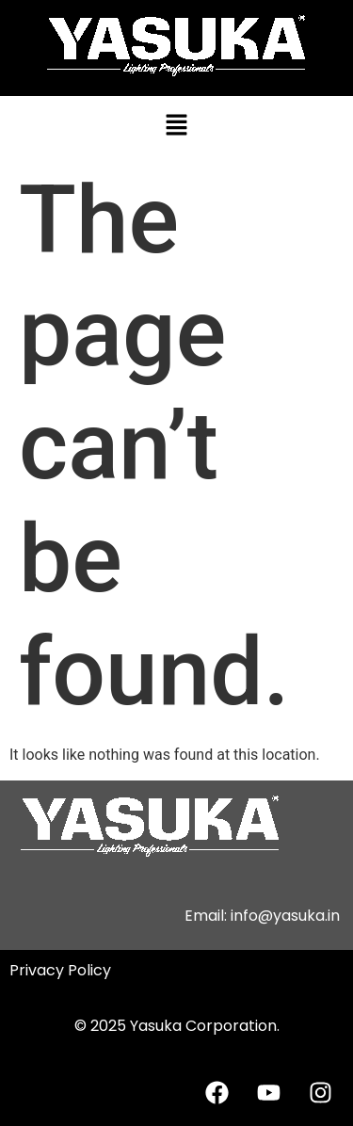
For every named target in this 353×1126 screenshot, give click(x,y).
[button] (176, 126)
